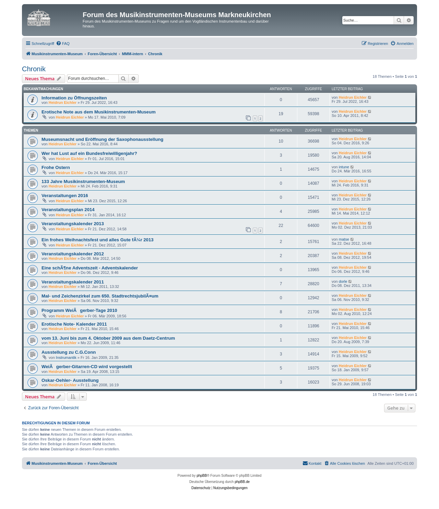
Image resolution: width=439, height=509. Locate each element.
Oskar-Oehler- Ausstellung (70, 380)
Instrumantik (66, 357)
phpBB (202, 475)
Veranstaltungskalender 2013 (72, 223)
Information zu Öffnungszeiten (74, 97)
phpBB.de (242, 482)
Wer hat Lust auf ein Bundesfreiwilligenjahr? (89, 153)
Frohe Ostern (55, 167)
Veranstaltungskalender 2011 (72, 281)
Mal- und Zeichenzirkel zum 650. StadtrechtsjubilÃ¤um (99, 296)
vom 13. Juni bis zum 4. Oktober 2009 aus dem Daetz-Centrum (108, 338)
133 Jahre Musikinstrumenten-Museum (83, 181)
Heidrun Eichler (62, 102)
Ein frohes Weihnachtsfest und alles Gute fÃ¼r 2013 (97, 239)
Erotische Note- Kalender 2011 (74, 324)
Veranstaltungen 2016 (64, 195)
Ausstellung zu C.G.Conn (68, 352)
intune (344, 167)
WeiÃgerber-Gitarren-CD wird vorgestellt (86, 366)
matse (344, 239)
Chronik (34, 69)
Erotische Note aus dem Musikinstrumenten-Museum (98, 111)
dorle (343, 281)
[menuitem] (63, 43)
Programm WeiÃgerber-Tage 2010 (79, 310)
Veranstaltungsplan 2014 (68, 209)
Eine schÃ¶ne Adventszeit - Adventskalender (89, 267)
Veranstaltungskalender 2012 (72, 253)
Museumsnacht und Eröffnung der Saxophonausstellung (102, 139)
